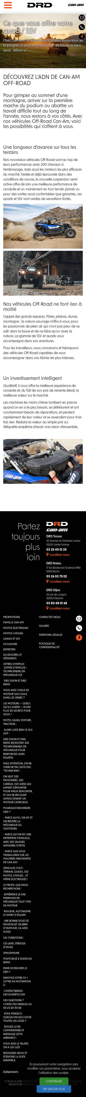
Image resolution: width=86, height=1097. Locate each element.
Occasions (10, 644)
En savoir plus (54, 1089)
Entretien (9, 649)
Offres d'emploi (13, 664)
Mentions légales (50, 635)
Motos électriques (15, 628)
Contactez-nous (49, 617)
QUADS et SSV (11, 639)
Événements (10, 1072)
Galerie (44, 626)
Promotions (11, 617)
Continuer (54, 1081)
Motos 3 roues (13, 633)
